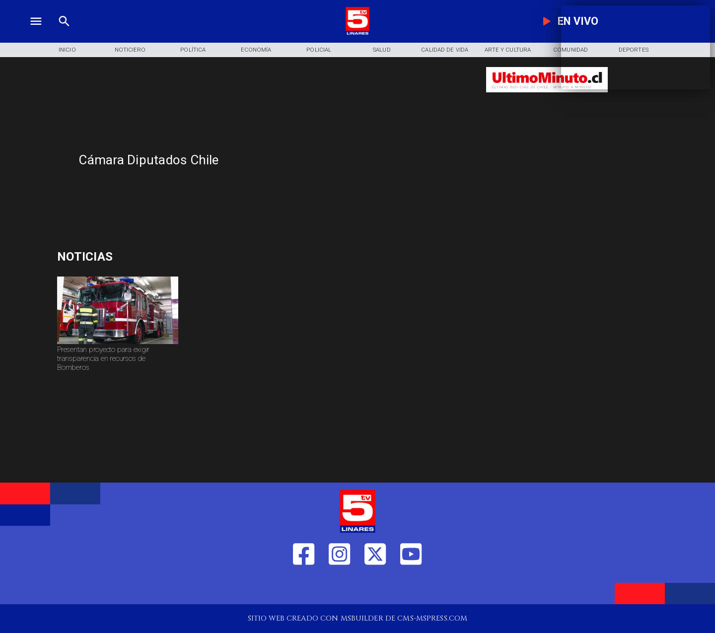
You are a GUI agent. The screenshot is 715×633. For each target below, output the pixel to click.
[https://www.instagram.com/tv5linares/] (339, 587)
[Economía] (255, 50)
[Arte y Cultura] (507, 50)
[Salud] (382, 50)
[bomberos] (117, 344)
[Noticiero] (130, 50)
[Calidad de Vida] (444, 50)
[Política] (192, 50)
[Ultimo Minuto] (547, 97)
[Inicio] (67, 50)
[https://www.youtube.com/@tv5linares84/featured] (411, 587)
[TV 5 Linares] (64, 33)
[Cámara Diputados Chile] (275, 160)
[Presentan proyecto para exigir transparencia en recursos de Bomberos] (117, 362)
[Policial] (319, 50)
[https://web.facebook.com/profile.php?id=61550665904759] (303, 587)
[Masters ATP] (157, 256)
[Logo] (357, 33)
